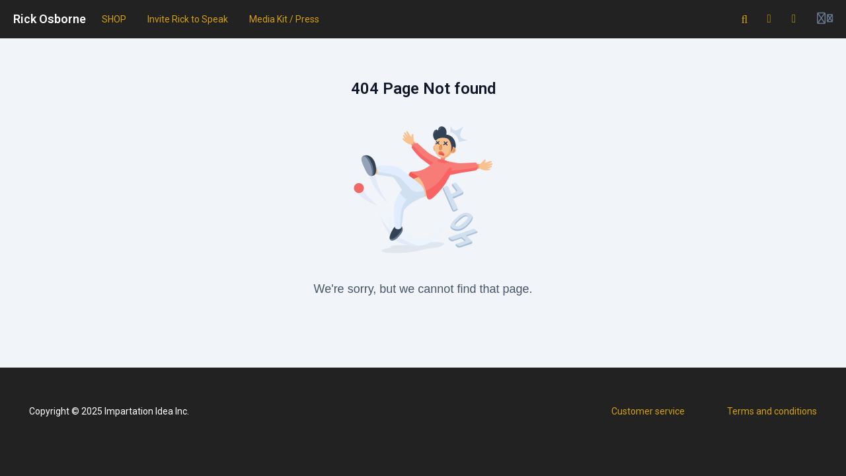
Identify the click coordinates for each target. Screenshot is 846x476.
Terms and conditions (772, 411)
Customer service (648, 411)
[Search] (744, 19)
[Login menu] (825, 19)
